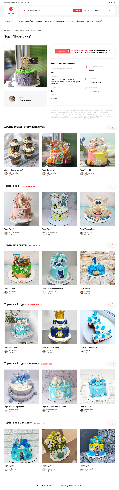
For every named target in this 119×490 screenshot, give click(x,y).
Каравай (99, 21)
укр (109, 2)
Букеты (90, 21)
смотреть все (26, 187)
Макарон (48, 21)
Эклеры (70, 21)
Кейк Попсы (80, 21)
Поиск (77, 10)
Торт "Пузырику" (36, 30)
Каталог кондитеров (11, 2)
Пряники (39, 21)
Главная (7, 30)
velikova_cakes (24, 100)
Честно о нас (25, 2)
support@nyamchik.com (70, 486)
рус (113, 2)
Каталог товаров (17, 30)
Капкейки (29, 21)
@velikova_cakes (94, 92)
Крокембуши (59, 21)
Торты (20, 21)
